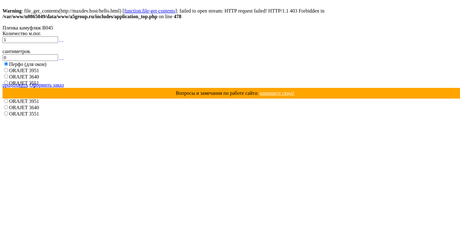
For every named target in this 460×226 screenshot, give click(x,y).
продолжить (15, 85)
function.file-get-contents (149, 10)
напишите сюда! (277, 93)
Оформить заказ (47, 85)
